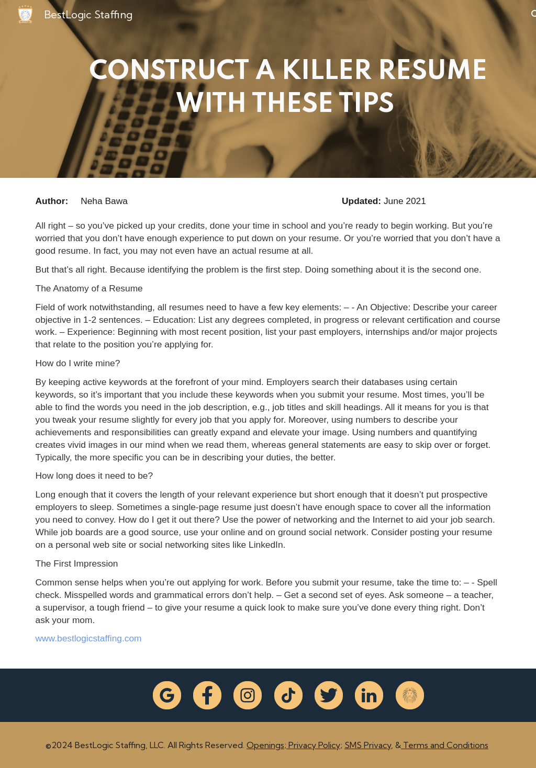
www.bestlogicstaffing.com (89, 638)
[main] (288, 89)
